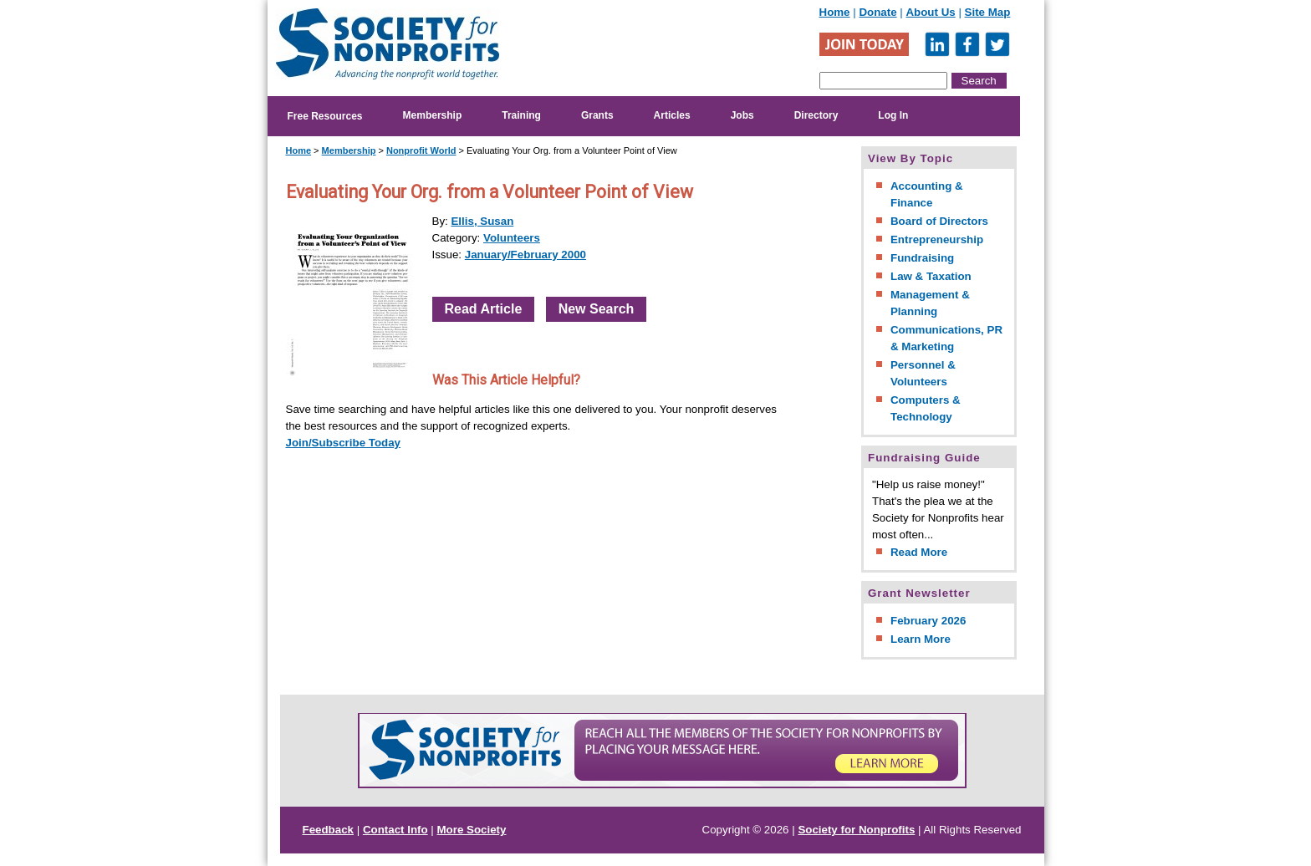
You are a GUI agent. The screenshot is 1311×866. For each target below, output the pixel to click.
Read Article (484, 309)
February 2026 (928, 620)
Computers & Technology (925, 408)
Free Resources (325, 116)
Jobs (742, 115)
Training (521, 115)
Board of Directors (939, 221)
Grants (597, 115)
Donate (877, 12)
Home (834, 12)
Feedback (329, 829)
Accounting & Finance (926, 194)
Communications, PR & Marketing (946, 338)
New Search (597, 309)
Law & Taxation (931, 276)
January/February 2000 (525, 254)
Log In (893, 115)
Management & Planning (930, 303)
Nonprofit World (421, 150)
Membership (432, 115)
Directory (816, 115)
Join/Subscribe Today (343, 442)
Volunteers (511, 238)
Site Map (988, 12)
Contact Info (395, 829)
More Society (472, 829)
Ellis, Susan (482, 221)
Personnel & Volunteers (923, 373)
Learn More (920, 639)
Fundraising (922, 258)
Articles (672, 115)
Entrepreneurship (936, 239)
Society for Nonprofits (856, 829)
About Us (930, 12)
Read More (918, 552)
